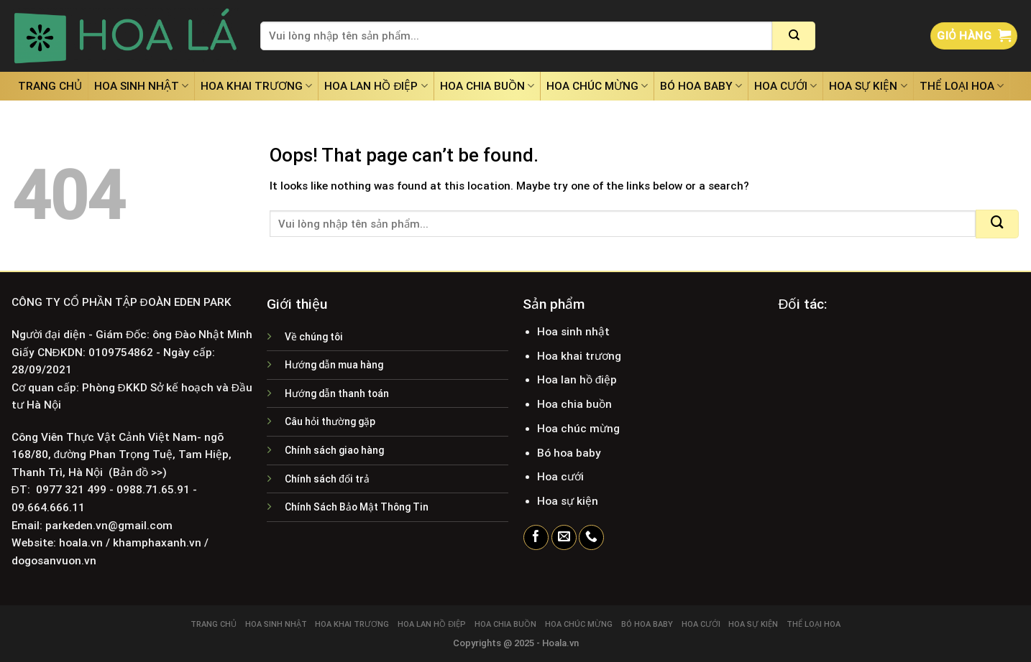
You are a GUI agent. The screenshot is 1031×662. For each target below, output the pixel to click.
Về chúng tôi (314, 336)
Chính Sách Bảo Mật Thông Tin (357, 507)
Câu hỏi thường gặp (330, 421)
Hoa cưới (785, 86)
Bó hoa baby (701, 86)
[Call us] (591, 538)
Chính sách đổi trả (327, 479)
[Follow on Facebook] (536, 538)
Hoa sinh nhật (141, 86)
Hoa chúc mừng (597, 86)
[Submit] (793, 36)
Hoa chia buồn (487, 86)
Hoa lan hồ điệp (375, 86)
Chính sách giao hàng (334, 450)
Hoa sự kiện (868, 86)
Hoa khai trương (256, 86)
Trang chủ (50, 86)
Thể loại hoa (962, 86)
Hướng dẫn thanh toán (337, 393)
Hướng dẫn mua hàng (334, 364)
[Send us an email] (564, 538)
